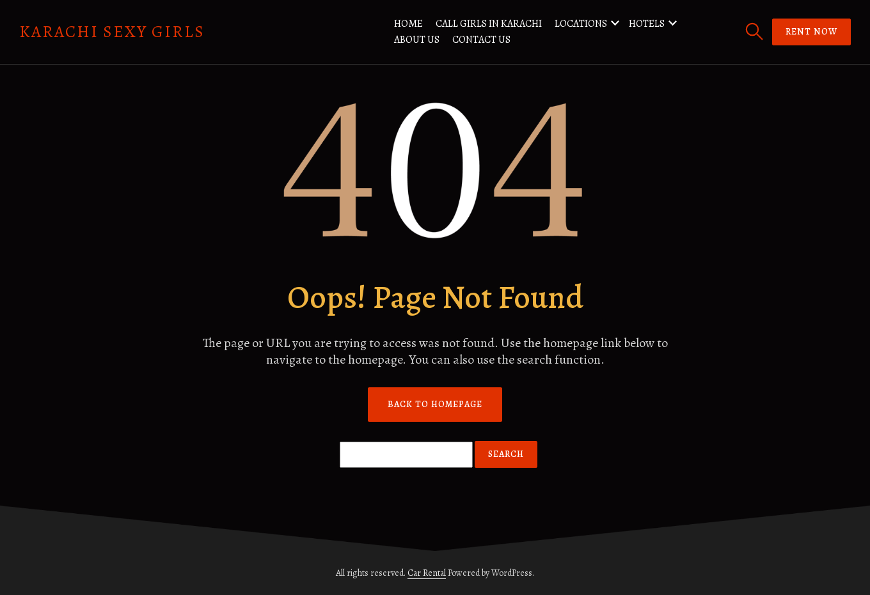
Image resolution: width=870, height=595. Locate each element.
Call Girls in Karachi (489, 24)
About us (416, 40)
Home (408, 24)
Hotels (647, 24)
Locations (581, 24)
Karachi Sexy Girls (112, 31)
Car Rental (426, 573)
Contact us (481, 40)
